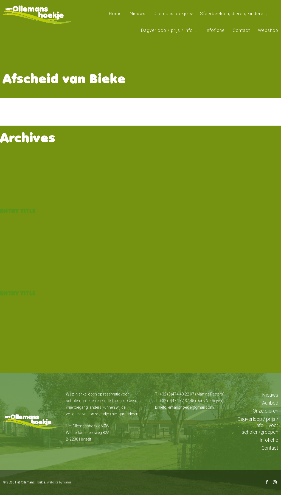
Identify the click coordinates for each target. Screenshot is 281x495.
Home (115, 13)
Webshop (268, 30)
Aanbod (270, 403)
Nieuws (137, 13)
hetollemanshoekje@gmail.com (186, 407)
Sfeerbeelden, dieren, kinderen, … (235, 13)
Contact (241, 30)
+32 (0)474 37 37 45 (177, 401)
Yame (67, 482)
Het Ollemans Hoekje (30, 482)
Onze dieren (265, 411)
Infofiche (215, 30)
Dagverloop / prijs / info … (169, 30)
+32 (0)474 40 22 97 (177, 394)
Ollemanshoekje (170, 13)
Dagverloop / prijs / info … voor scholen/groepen (257, 425)
